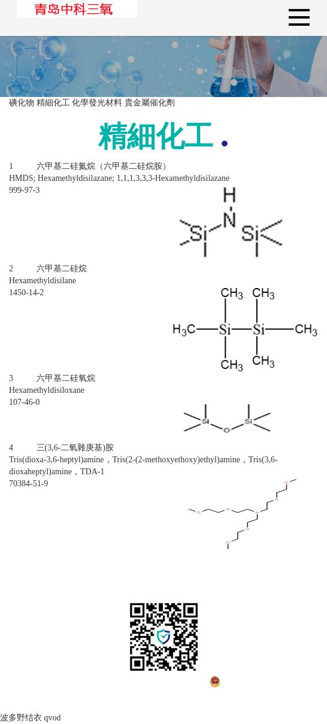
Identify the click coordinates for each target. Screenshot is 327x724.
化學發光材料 (97, 102)
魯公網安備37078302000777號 (238, 693)
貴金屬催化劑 (150, 102)
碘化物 (21, 102)
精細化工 (53, 102)
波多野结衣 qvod (30, 717)
